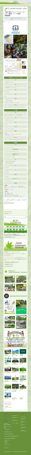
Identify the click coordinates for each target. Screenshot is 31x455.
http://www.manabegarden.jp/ (9, 147)
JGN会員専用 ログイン (7, 213)
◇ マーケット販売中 (15, 423)
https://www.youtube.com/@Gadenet (9, 438)
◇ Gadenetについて (15, 415)
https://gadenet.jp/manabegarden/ (10, 156)
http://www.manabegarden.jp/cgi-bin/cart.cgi (11, 151)
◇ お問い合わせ (6, 447)
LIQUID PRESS (24, 451)
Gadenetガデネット (10, 451)
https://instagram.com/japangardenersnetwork (11, 436)
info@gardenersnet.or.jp (9, 255)
